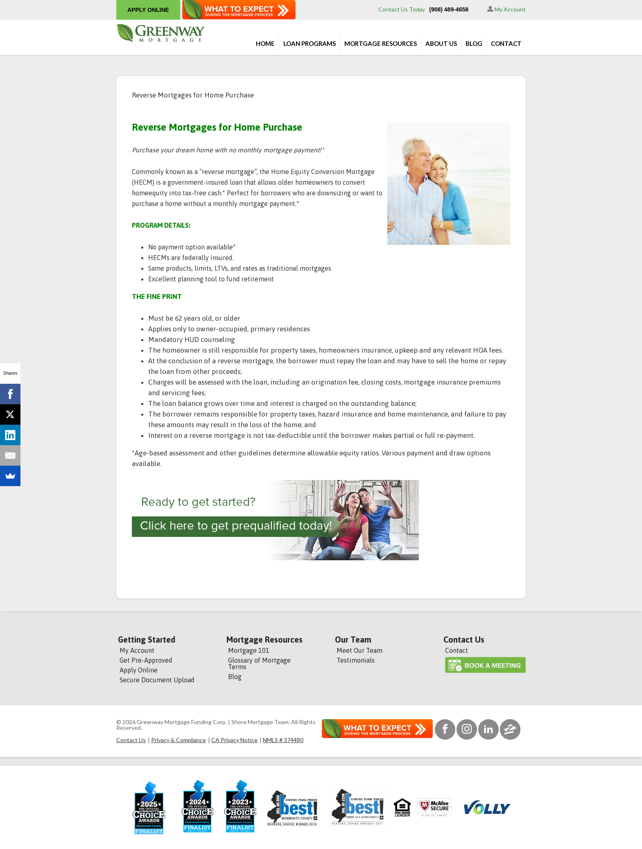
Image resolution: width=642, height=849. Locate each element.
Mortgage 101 (248, 650)
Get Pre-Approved (146, 660)
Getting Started (146, 640)
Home (265, 43)
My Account (506, 9)
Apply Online (139, 670)
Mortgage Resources (380, 43)
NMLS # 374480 (283, 740)
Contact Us (463, 640)
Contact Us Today (401, 9)
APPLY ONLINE (148, 10)
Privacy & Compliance (178, 740)
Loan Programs (309, 43)
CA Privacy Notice (234, 740)
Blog (474, 43)
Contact (506, 43)
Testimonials (356, 660)
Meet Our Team (359, 650)
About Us (441, 43)
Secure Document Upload (157, 680)
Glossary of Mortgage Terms (259, 663)
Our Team (353, 640)
